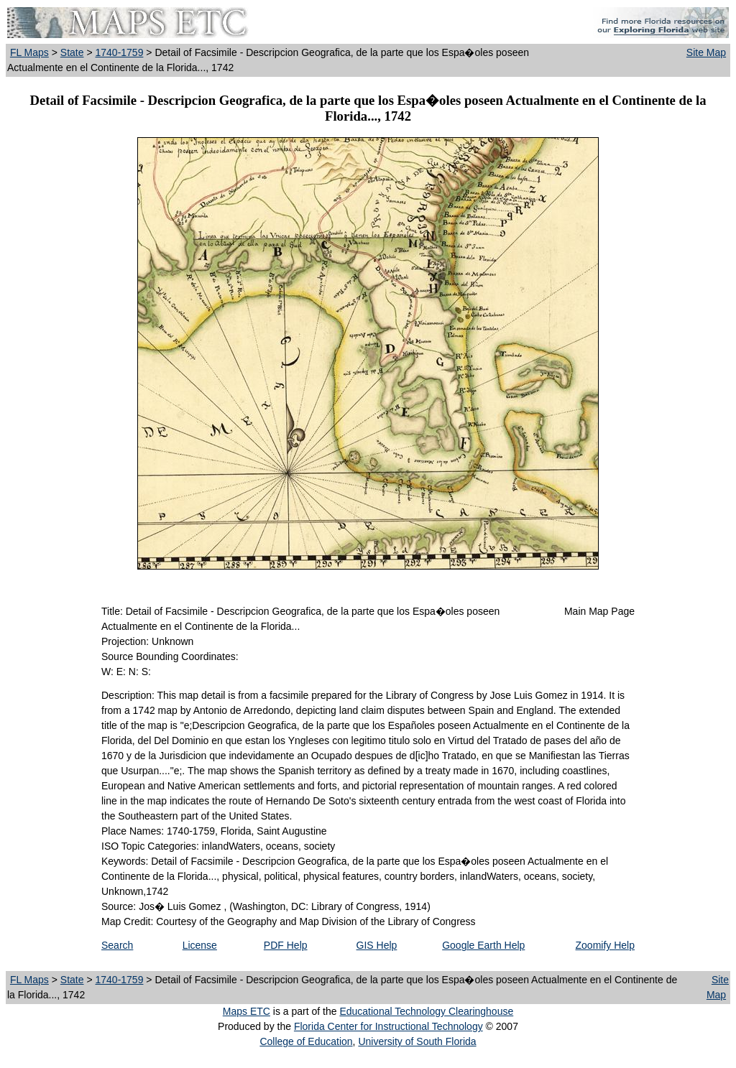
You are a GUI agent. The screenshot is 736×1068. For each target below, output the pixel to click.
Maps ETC (246, 1011)
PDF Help (286, 945)
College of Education (305, 1041)
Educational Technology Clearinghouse (426, 1011)
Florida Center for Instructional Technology (388, 1026)
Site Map (706, 52)
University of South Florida (417, 1041)
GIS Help (376, 945)
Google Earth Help (483, 945)
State (72, 52)
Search (117, 945)
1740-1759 (119, 52)
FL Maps (29, 52)
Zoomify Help (605, 945)
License (200, 945)
